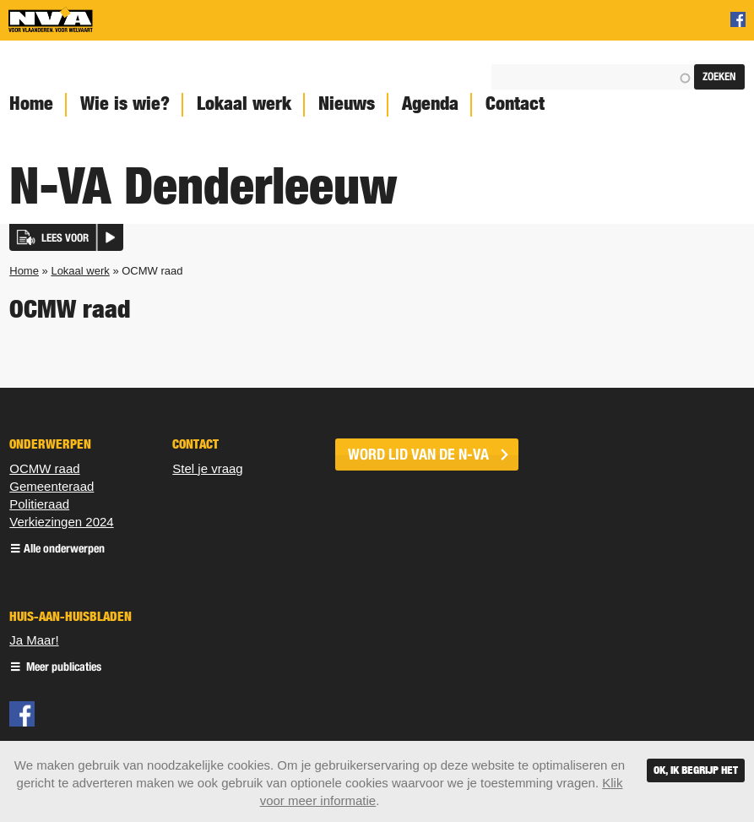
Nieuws (346, 103)
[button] (66, 237)
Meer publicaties (62, 667)
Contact (515, 103)
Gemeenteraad (51, 486)
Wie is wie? (125, 103)
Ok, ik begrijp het (696, 770)
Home (24, 270)
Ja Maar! (33, 640)
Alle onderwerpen (64, 549)
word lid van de (418, 454)
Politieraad (39, 504)
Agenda (430, 103)
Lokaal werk (244, 103)
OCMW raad (44, 468)
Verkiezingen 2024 (61, 521)
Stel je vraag (207, 468)
